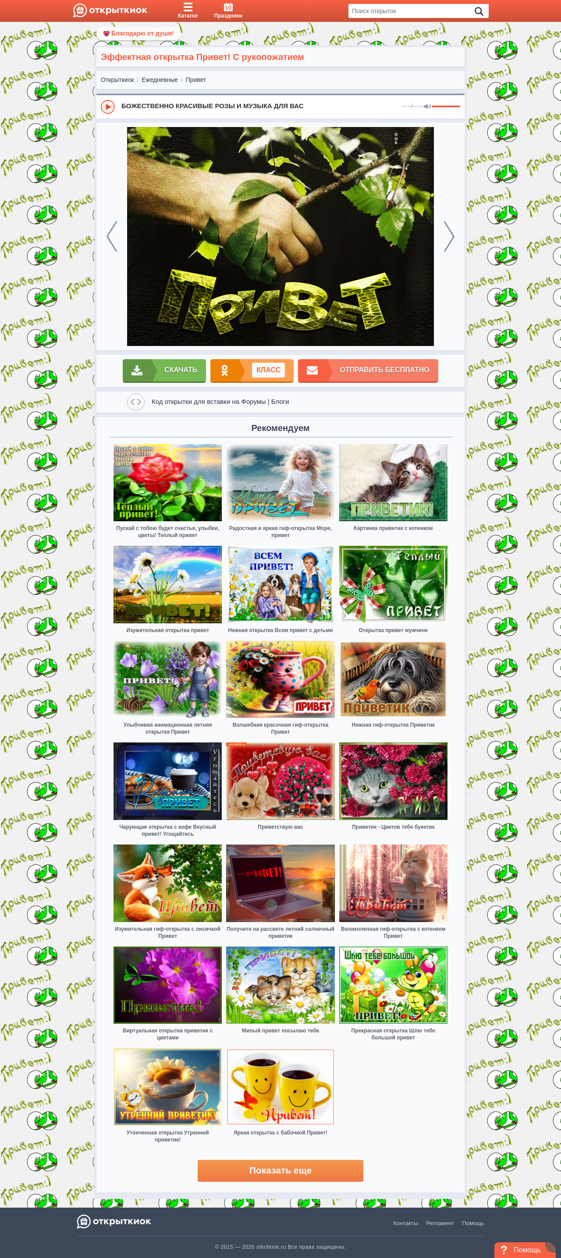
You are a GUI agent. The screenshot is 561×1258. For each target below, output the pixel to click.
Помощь (473, 1223)
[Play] (108, 107)
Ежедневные (160, 79)
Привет (196, 79)
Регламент (440, 1223)
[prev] (112, 236)
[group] (280, 106)
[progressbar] (446, 107)
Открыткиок (117, 79)
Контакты (405, 1223)
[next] (449, 236)
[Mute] (427, 106)
